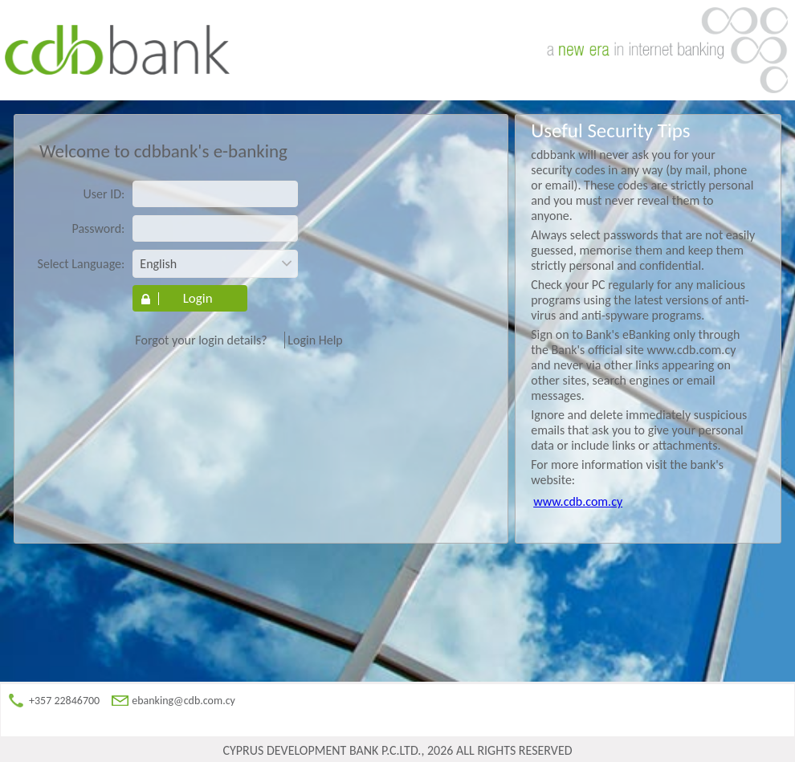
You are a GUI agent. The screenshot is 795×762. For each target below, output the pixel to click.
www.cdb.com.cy (577, 501)
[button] (189, 298)
